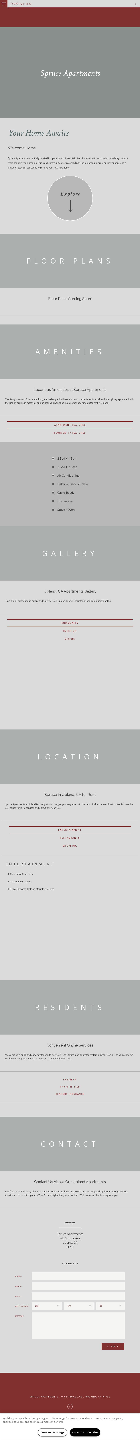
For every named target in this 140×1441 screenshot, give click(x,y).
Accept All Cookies (85, 1432)
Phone (18, 1296)
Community (70, 622)
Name (18, 1276)
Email (18, 1286)
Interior (69, 630)
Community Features (70, 432)
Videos (70, 639)
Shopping (70, 845)
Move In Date (21, 1306)
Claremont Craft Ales (21, 874)
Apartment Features (70, 424)
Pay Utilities (70, 1086)
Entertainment (70, 829)
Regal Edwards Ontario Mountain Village (32, 889)
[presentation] (51, 1348)
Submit (113, 1346)
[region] (70, 1427)
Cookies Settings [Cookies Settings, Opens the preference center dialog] (52, 1432)
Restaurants (70, 837)
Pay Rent (70, 1079)
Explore (70, 194)
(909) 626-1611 (21, 3)
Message (19, 1316)
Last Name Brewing (20, 881)
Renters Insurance (70, 1093)
